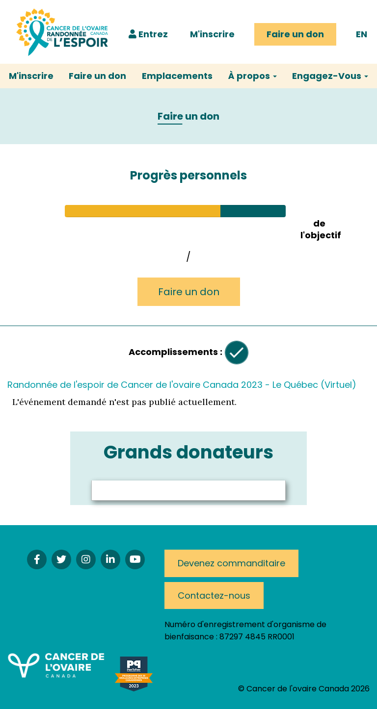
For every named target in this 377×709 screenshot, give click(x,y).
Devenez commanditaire (231, 563)
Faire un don (295, 34)
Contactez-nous (214, 595)
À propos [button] (252, 76)
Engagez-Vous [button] (330, 76)
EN (361, 34)
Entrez (148, 34)
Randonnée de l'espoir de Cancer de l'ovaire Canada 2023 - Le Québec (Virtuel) (181, 385)
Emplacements (177, 76)
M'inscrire (212, 34)
